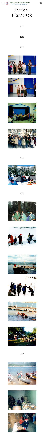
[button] (3, 3)
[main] (22, 12)
